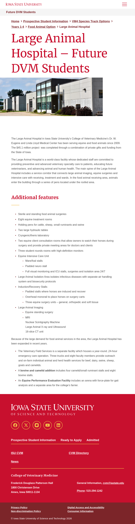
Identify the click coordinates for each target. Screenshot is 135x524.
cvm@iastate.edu (113, 483)
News (15, 461)
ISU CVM (17, 453)
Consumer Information (81, 511)
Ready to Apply (71, 440)
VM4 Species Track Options (91, 21)
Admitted (92, 440)
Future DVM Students (21, 12)
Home (15, 21)
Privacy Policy (19, 507)
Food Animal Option (41, 26)
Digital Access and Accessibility (86, 507)
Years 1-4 (17, 26)
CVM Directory (79, 453)
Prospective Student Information (45, 21)
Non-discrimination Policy (26, 511)
